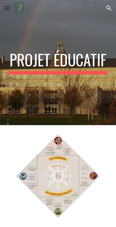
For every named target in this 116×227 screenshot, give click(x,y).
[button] (7, 8)
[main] (58, 62)
